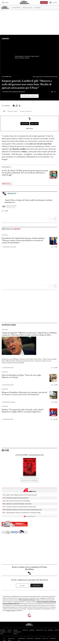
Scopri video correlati (29, 96)
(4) (55, 247)
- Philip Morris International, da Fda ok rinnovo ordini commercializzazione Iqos (22, 509)
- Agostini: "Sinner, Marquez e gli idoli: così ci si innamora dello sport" (20, 495)
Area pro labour (11, 206)
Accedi (22, 585)
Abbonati (44, 2)
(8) (6, 211)
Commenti (6, 105)
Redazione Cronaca (8, 402)
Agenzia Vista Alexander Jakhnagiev (13, 91)
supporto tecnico (10, 610)
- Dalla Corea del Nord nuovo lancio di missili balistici (16, 500)
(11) (55, 385)
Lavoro (5, 38)
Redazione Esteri (8, 367)
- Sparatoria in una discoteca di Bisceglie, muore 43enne (17, 503)
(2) (55, 91)
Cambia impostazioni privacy (17, 631)
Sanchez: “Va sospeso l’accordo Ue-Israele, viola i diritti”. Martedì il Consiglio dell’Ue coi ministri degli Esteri (23, 410)
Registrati (36, 585)
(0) (55, 367)
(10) (55, 419)
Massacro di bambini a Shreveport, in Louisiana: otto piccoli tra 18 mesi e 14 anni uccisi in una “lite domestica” (24, 393)
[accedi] (53, 2)
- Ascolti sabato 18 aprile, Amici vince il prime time (15, 498)
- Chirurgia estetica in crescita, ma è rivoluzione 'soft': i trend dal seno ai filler (21, 512)
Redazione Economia (9, 247)
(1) (56, 402)
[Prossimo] (55, 219)
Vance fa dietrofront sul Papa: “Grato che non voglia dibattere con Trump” (21, 376)
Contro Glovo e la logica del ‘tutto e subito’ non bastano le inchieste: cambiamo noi (28, 201)
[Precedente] (50, 219)
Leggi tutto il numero (29, 480)
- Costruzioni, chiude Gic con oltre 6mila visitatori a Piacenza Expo (19, 506)
